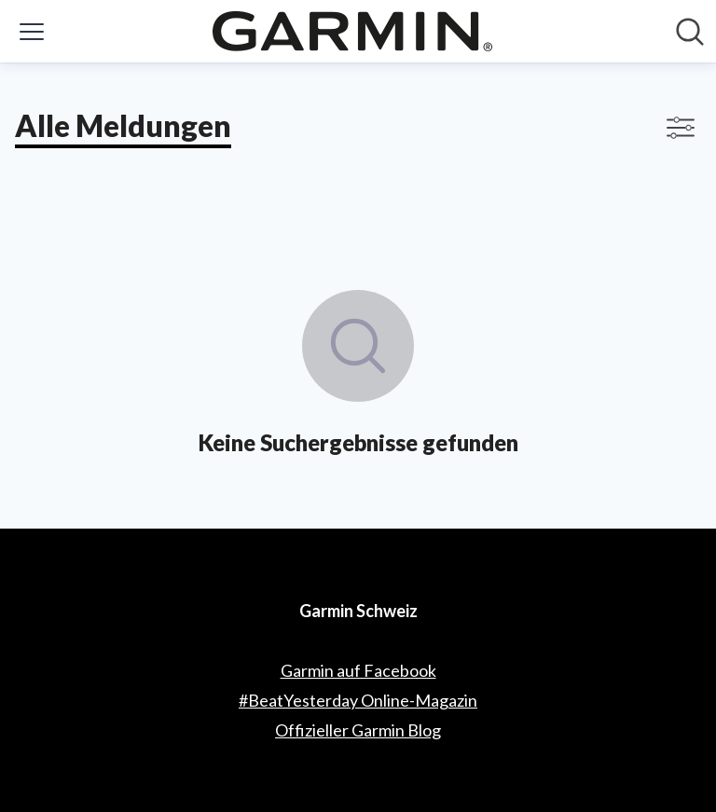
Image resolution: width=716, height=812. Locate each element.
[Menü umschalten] (31, 32)
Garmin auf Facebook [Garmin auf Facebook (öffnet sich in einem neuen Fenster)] (358, 670)
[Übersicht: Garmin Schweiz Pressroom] (352, 31)
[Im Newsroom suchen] (690, 32)
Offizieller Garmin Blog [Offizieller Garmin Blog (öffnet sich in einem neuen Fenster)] (358, 730)
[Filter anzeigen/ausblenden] (680, 128)
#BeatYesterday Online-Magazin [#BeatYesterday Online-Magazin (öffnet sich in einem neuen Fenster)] (358, 700)
